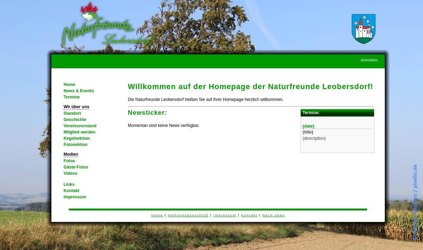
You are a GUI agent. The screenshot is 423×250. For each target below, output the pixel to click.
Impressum (75, 197)
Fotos (69, 160)
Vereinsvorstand (80, 125)
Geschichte (75, 119)
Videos (70, 173)
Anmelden (369, 60)
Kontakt (71, 190)
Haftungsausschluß (188, 215)
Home (69, 84)
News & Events (79, 90)
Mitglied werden (80, 132)
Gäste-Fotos (76, 167)
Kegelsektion (77, 138)
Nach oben (273, 215)
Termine (72, 97)
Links (69, 184)
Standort (72, 113)
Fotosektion (76, 144)
